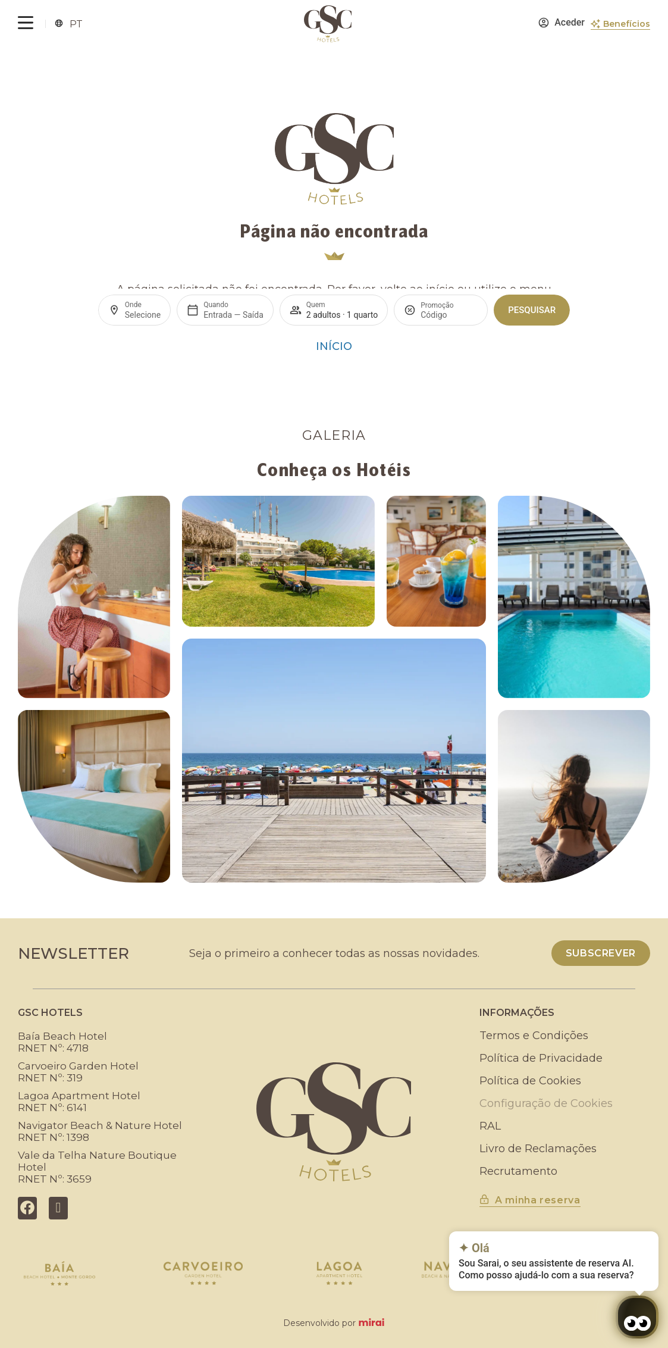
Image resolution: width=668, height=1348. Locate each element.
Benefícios (626, 23)
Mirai (371, 1323)
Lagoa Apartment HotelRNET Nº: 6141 (79, 1102)
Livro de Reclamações (538, 1148)
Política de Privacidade (541, 1058)
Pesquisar (532, 310)
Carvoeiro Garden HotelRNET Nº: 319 (78, 1072)
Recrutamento (518, 1171)
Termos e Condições (533, 1035)
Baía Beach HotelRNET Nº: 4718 (62, 1042)
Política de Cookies (530, 1080)
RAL (490, 1126)
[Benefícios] (595, 24)
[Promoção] (449, 315)
